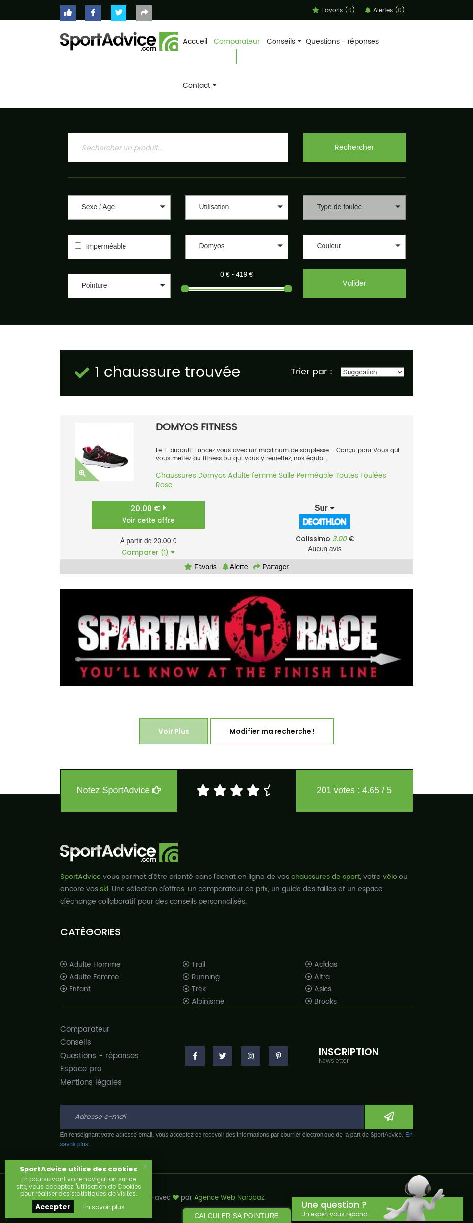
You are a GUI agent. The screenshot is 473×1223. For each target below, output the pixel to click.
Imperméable (106, 246)
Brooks (321, 1002)
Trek (194, 989)
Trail (194, 965)
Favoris (200, 567)
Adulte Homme (90, 965)
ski (104, 889)
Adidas (321, 965)
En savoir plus (103, 1207)
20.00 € (148, 514)
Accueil (195, 41)
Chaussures (176, 475)
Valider (354, 283)
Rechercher (354, 147)
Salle (287, 475)
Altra (317, 977)
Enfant (75, 989)
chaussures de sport (325, 876)
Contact (198, 85)
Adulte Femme (89, 977)
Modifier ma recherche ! (272, 731)
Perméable (315, 475)
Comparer (148, 552)
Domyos (212, 475)
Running (201, 977)
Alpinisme (203, 1002)
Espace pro (80, 1069)
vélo (390, 876)
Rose (164, 485)
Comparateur (237, 41)
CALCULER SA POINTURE (236, 1216)
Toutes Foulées (360, 475)
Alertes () (385, 10)
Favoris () (333, 10)
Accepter (53, 1207)
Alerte (235, 567)
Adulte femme (252, 475)
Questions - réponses (342, 41)
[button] (119, 207)
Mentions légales (91, 1082)
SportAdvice (80, 876)
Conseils (283, 41)
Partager (271, 567)
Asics (318, 989)
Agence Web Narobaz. (230, 1198)
